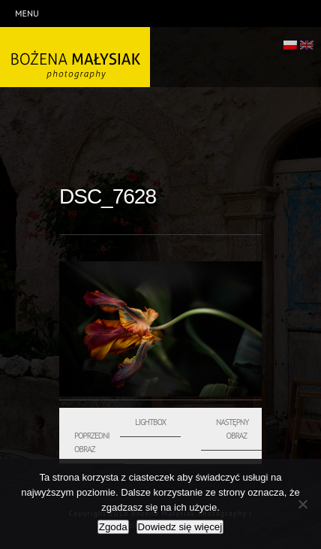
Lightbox (150, 422)
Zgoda (113, 526)
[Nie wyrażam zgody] (302, 503)
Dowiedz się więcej (180, 526)
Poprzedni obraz (92, 442)
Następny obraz (232, 429)
